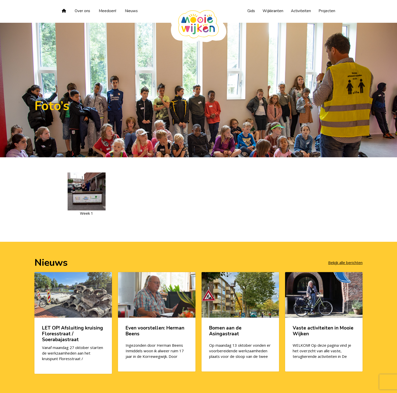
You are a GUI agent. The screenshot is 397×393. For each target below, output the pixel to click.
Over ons (82, 10)
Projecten (327, 10)
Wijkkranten (273, 10)
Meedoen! (107, 10)
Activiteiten (301, 10)
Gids (251, 10)
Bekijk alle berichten (345, 262)
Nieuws (131, 10)
